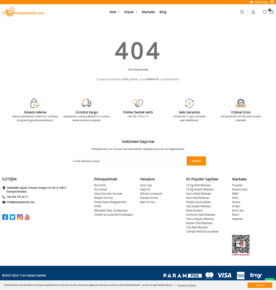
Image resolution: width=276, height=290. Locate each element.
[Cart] (272, 12)
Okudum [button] (260, 285)
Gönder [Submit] (196, 161)
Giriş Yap (146, 185)
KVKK (97, 206)
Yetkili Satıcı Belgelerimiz (110, 202)
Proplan (237, 185)
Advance (237, 219)
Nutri (235, 215)
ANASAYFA (152, 79)
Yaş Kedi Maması (197, 227)
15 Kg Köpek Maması (200, 189)
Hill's (235, 198)
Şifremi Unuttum (151, 193)
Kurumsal (100, 189)
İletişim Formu (103, 198)
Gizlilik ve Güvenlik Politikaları (113, 215)
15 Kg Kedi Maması (198, 185)
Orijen (236, 206)
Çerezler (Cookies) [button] (187, 285)
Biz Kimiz (100, 185)
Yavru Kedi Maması (198, 193)
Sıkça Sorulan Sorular (108, 193)
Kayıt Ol (145, 189)
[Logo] (23, 11)
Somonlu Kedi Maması (200, 215)
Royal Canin (240, 189)
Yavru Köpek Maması (200, 219)
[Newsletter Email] (138, 161)
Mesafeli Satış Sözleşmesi (111, 210)
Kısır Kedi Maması (197, 198)
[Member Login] (253, 12)
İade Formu (147, 202)
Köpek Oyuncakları (198, 202)
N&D (235, 193)
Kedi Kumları (194, 210)
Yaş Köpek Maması (198, 206)
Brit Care (238, 210)
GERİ (125, 79)
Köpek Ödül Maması (199, 223)
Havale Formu (149, 198)
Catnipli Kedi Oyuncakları (202, 231)
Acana (236, 202)
